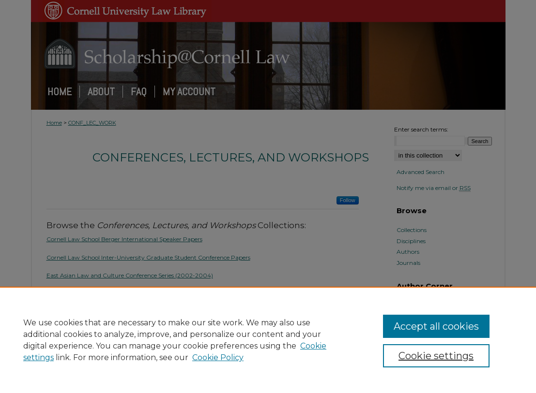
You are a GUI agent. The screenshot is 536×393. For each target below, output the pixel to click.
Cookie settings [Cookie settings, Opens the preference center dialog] (436, 356)
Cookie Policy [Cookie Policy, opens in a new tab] (218, 357)
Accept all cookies (436, 326)
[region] (268, 340)
